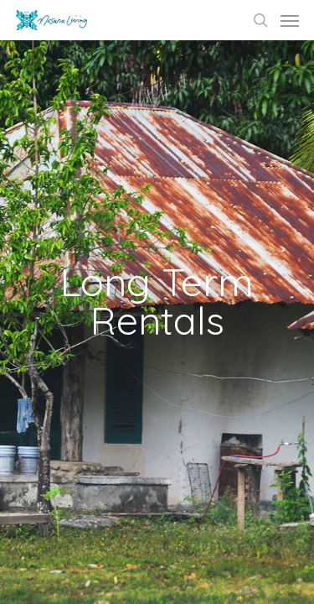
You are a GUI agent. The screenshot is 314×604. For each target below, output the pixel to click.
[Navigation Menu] (290, 20)
